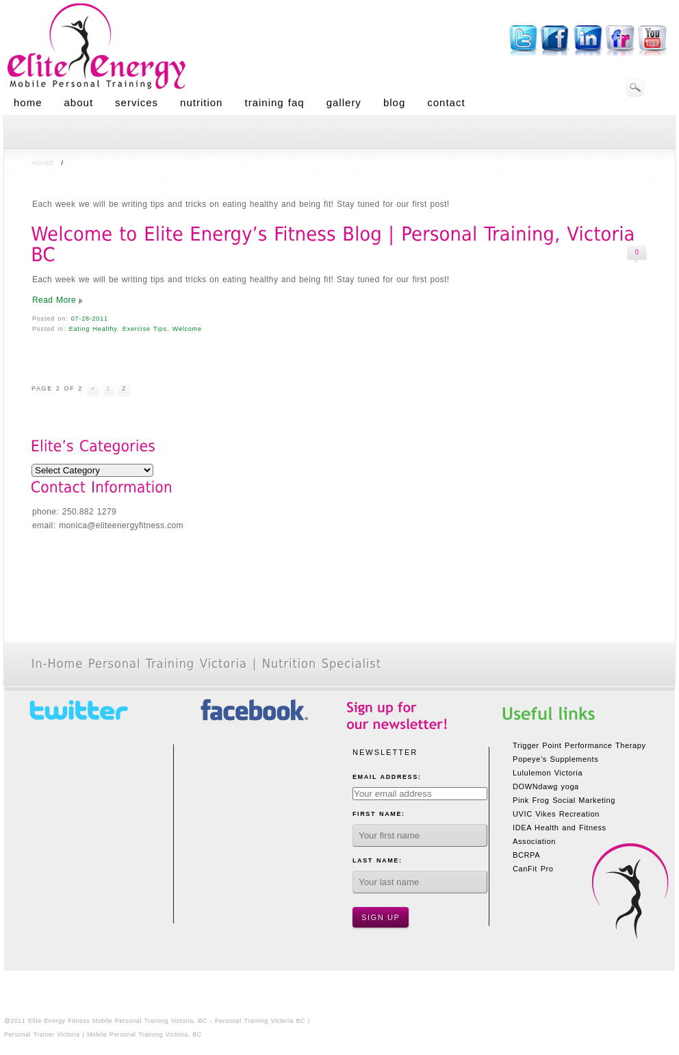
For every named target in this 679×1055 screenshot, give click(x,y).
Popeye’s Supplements (555, 759)
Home (28, 102)
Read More (54, 300)
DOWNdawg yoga (546, 786)
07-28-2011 (89, 318)
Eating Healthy (93, 328)
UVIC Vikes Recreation (556, 814)
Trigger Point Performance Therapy (579, 745)
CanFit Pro (533, 869)
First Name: (379, 813)
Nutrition (201, 102)
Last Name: (377, 860)
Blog (394, 102)
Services (136, 102)
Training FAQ (274, 102)
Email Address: (387, 776)
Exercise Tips (145, 328)
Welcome (187, 328)
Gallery (343, 102)
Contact (446, 102)
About (79, 102)
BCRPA (526, 855)
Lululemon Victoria (547, 773)
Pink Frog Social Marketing (564, 800)
